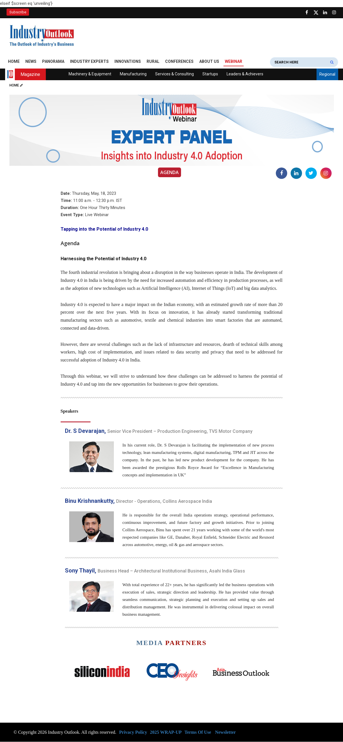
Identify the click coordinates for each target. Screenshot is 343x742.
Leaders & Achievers (245, 74)
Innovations (127, 61)
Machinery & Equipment (90, 74)
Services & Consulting (174, 74)
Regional (327, 74)
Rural (153, 61)
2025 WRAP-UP (166, 732)
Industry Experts (89, 61)
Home (14, 61)
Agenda (169, 173)
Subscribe (17, 12)
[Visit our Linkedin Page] (325, 12)
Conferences (179, 61)
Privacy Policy (133, 732)
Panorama (53, 61)
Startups (210, 74)
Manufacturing (133, 74)
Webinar (233, 61)
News (30, 61)
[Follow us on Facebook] (306, 12)
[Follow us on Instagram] (334, 12)
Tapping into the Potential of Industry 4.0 (104, 229)
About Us (209, 61)
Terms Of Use (197, 732)
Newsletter (225, 732)
